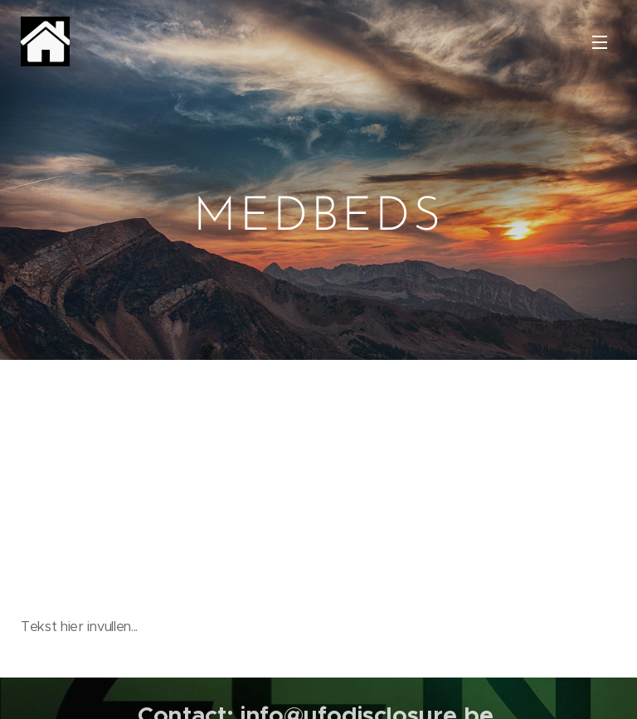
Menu (599, 42)
